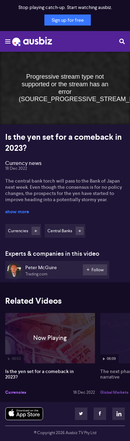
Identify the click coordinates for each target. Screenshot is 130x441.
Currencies (15, 392)
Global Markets (114, 392)
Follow (36, 231)
